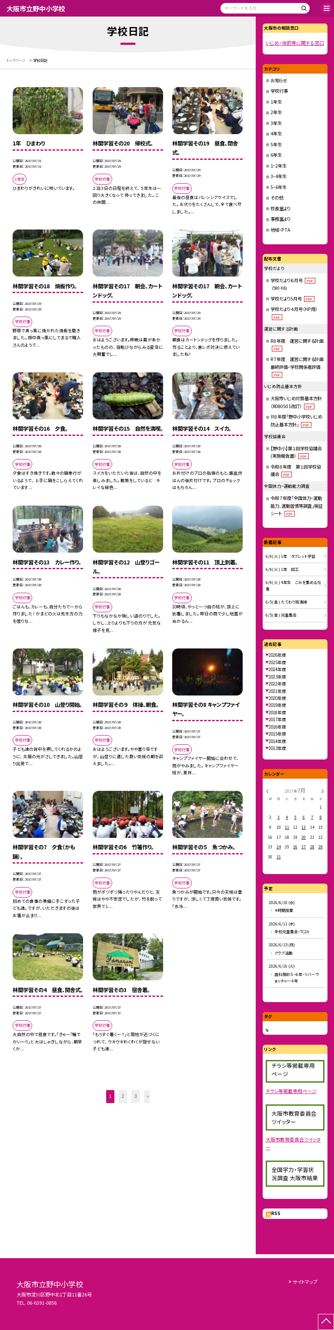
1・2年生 (279, 165)
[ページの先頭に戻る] (326, 1322)
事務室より (281, 219)
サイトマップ (305, 1281)
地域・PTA (280, 229)
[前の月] (267, 790)
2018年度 (277, 712)
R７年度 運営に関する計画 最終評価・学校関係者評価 (299, 367)
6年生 (276, 155)
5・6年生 (279, 187)
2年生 (276, 112)
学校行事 (279, 91)
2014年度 (277, 741)
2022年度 (277, 684)
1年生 (276, 101)
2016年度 (277, 727)
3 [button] (135, 1096)
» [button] (148, 1096)
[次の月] (322, 790)
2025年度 (277, 662)
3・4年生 (279, 176)
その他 (277, 197)
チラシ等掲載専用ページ (291, 1090)
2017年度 (277, 719)
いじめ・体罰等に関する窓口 (295, 42)
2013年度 (277, 748)
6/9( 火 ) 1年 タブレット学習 (290, 556)
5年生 (276, 144)
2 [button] (123, 1096)
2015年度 (277, 734)
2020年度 (277, 698)
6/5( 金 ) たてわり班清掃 (286, 602)
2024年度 (277, 669)
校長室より (281, 208)
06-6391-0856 (42, 1302)
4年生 (276, 133)
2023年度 (277, 677)
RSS (276, 1213)
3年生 (276, 123)
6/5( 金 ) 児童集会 (281, 615)
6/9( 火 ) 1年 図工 (282, 569)
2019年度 (277, 705)
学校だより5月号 (292, 298)
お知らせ (279, 80)
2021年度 (277, 691)
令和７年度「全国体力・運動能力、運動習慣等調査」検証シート (297, 505)
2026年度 (277, 655)
